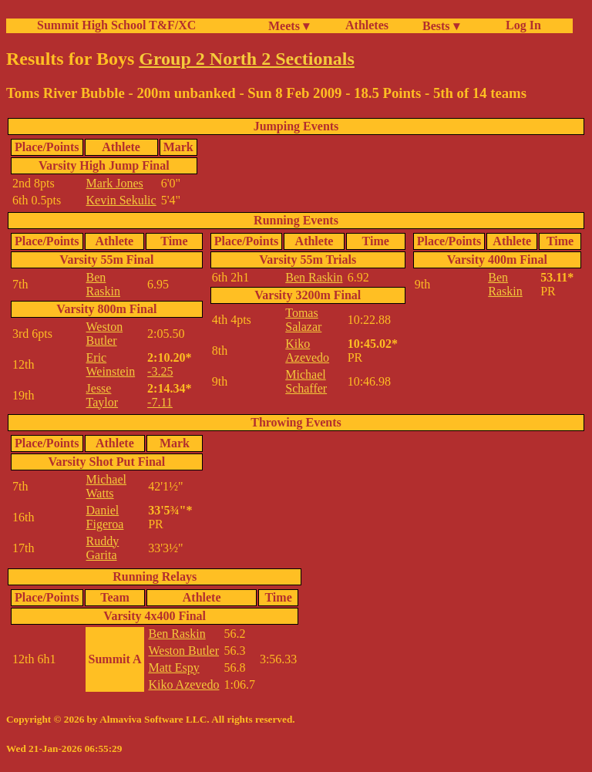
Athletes (366, 25)
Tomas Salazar (303, 319)
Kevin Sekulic (121, 200)
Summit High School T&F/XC (116, 25)
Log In (520, 25)
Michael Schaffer (306, 381)
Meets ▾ (288, 25)
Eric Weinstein (111, 364)
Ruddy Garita (102, 547)
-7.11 (160, 402)
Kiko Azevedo (307, 350)
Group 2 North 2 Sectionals (247, 59)
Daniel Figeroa (105, 517)
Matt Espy (173, 667)
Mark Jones (114, 183)
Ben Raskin (103, 284)
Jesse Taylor (102, 395)
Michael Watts (106, 486)
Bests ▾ (440, 25)
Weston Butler (104, 333)
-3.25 (160, 371)
